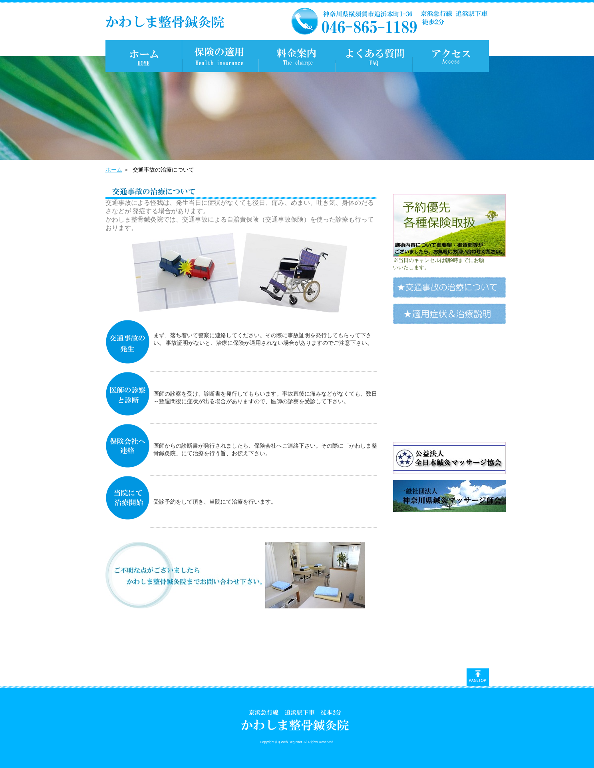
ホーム (113, 170)
